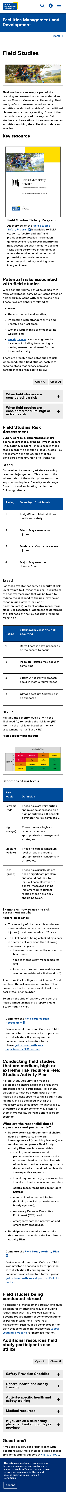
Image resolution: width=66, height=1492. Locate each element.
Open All (40, 382)
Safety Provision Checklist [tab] (27, 1374)
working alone (17, 339)
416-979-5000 (50, 1454)
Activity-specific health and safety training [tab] (28, 1399)
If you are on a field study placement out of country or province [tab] (29, 1424)
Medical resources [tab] (20, 1411)
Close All (56, 382)
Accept (10, 1485)
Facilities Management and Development (31, 22)
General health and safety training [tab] (27, 1385)
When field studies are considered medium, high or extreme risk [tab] (28, 411)
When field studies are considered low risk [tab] (24, 396)
